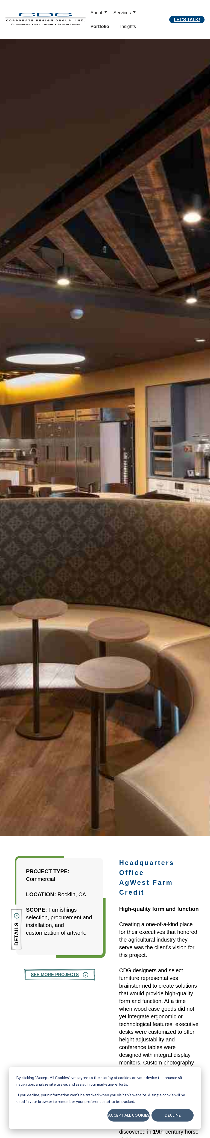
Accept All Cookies (128, 1115)
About (97, 12)
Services (122, 12)
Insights (128, 26)
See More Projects (55, 974)
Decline (173, 1115)
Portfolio (100, 26)
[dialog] (105, 1098)
